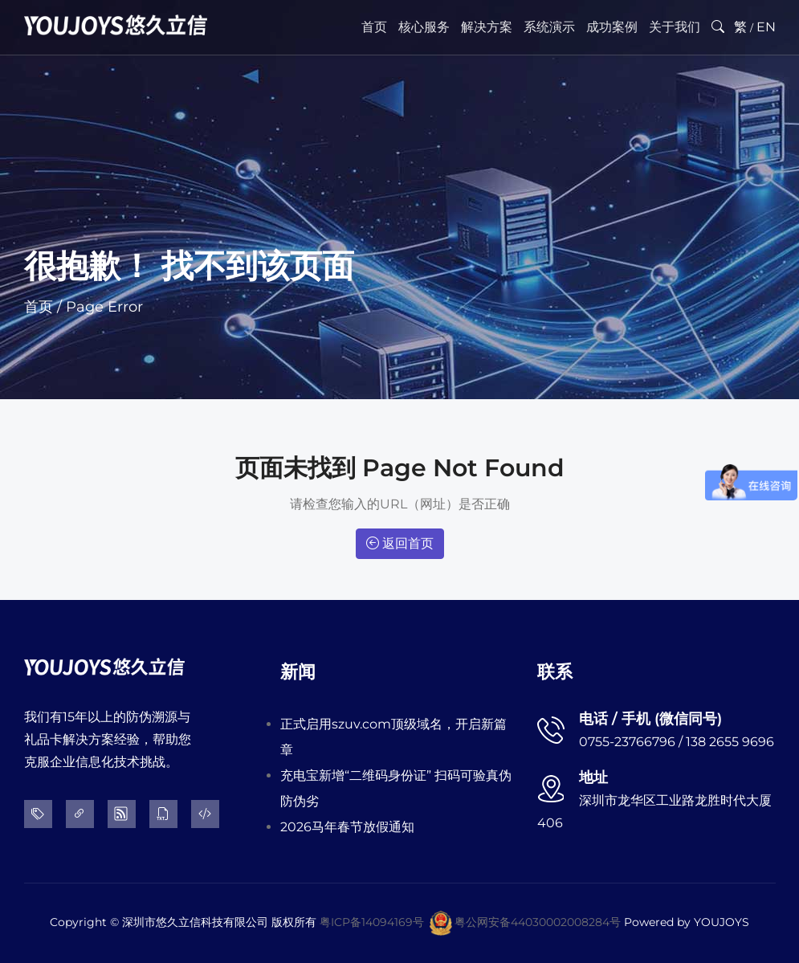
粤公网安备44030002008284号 (538, 922)
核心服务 (424, 27)
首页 (374, 27)
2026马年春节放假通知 (347, 826)
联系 (555, 672)
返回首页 (400, 543)
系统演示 (549, 27)
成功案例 (612, 27)
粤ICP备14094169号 (372, 922)
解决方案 (486, 27)
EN (766, 27)
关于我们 (674, 27)
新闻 (298, 672)
